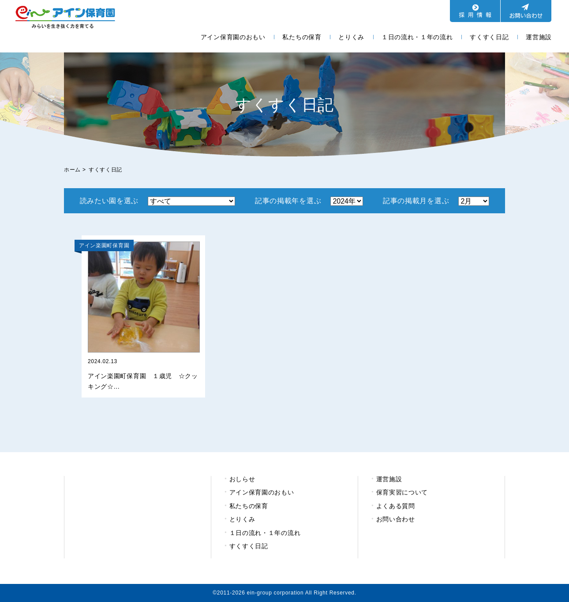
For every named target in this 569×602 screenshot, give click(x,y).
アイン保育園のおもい (233, 37)
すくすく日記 (489, 37)
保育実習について (402, 492)
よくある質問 (395, 505)
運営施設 (539, 37)
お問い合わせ (395, 519)
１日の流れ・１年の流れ (417, 37)
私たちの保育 (301, 37)
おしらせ (242, 479)
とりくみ (351, 37)
